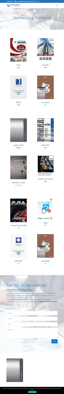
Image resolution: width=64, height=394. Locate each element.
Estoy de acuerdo (32, 392)
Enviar (54, 341)
